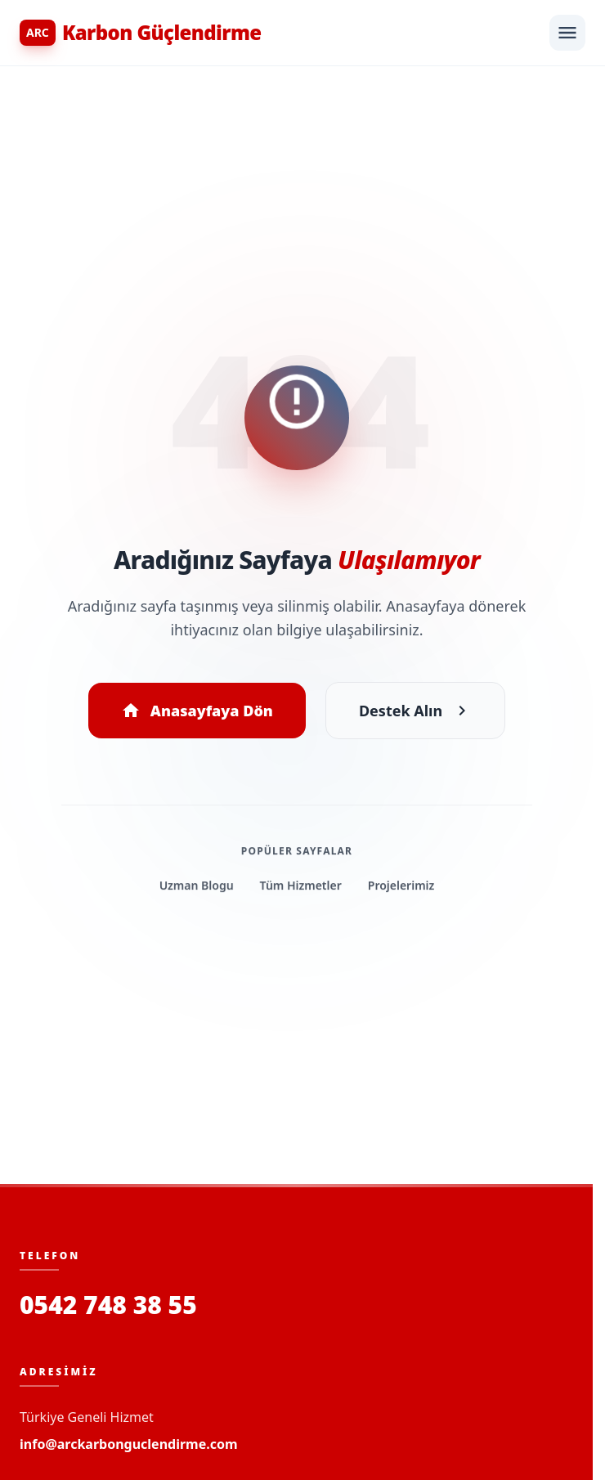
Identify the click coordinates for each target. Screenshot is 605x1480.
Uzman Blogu (196, 894)
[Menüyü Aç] (567, 33)
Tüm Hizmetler (299, 894)
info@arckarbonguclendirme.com (129, 1444)
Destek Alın (414, 712)
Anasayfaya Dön (197, 712)
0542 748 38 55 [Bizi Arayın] (108, 1305)
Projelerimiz (400, 894)
